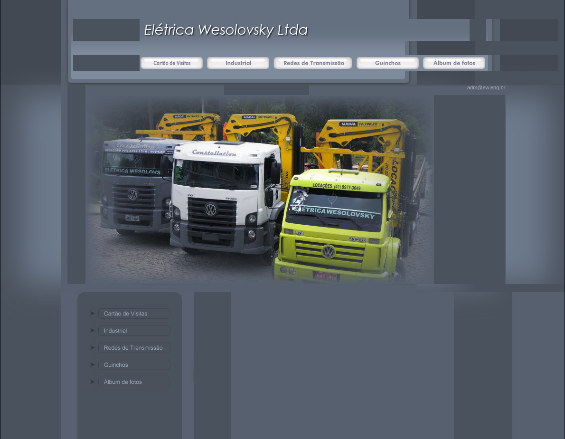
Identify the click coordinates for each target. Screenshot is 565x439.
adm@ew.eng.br (486, 87)
